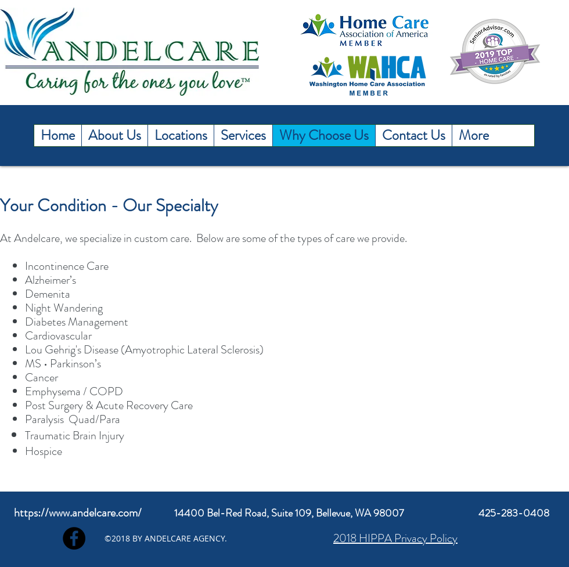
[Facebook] (74, 538)
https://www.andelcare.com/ (78, 512)
